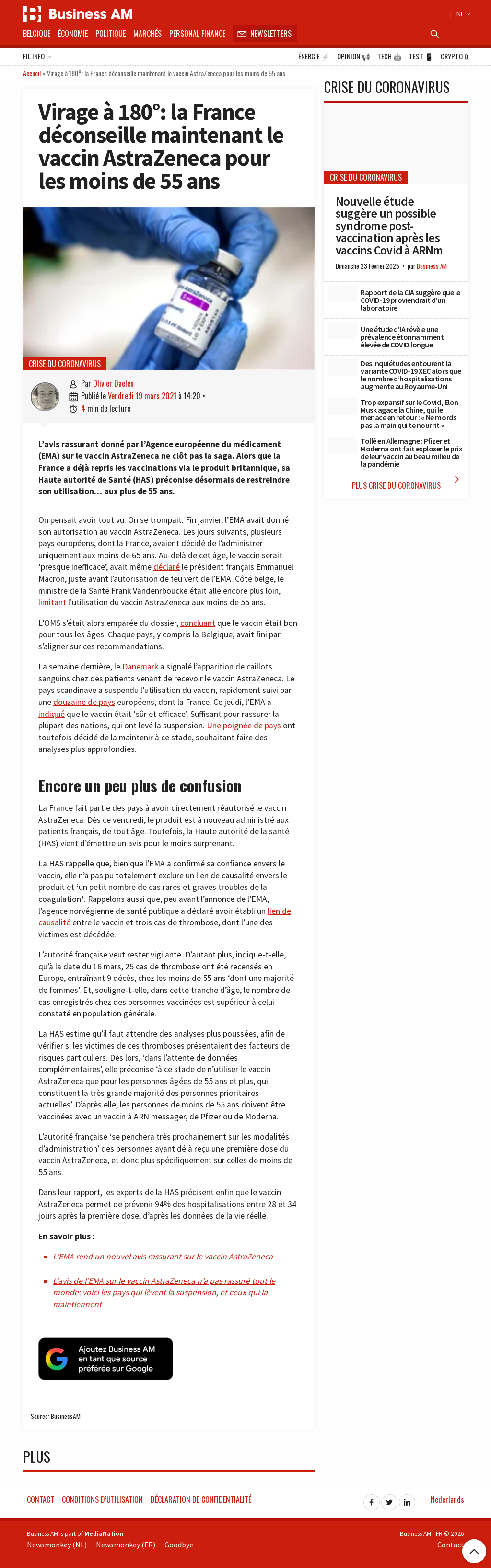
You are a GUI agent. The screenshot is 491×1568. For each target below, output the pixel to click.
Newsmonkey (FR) (125, 1543)
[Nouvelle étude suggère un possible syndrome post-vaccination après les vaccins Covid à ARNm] (396, 143)
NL (462, 14)
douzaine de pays (84, 702)
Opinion (353, 56)
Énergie (314, 56)
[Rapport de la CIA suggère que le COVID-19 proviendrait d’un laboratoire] (342, 294)
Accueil (32, 73)
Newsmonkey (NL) (57, 1543)
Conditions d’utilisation (102, 1498)
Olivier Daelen (113, 383)
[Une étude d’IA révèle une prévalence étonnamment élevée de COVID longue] (342, 331)
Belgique (36, 33)
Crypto (454, 56)
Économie (73, 33)
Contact (40, 1498)
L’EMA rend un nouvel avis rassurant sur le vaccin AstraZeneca (163, 1256)
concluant (197, 623)
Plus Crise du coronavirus (408, 482)
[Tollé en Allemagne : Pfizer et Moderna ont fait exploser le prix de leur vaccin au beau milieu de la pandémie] (342, 445)
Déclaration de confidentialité (201, 1498)
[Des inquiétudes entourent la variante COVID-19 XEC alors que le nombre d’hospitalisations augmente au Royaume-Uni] (342, 367)
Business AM (432, 266)
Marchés (147, 33)
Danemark (140, 666)
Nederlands (447, 1498)
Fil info (37, 57)
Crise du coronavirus (65, 363)
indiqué (51, 714)
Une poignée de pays (244, 725)
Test (421, 56)
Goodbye (178, 1543)
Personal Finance (197, 33)
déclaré (166, 567)
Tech (389, 56)
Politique (110, 33)
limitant (52, 602)
